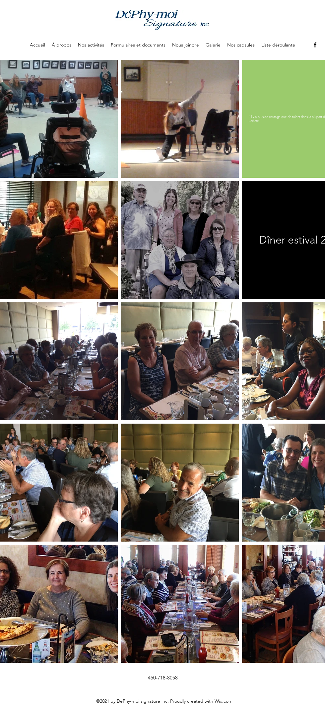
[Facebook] (315, 45)
